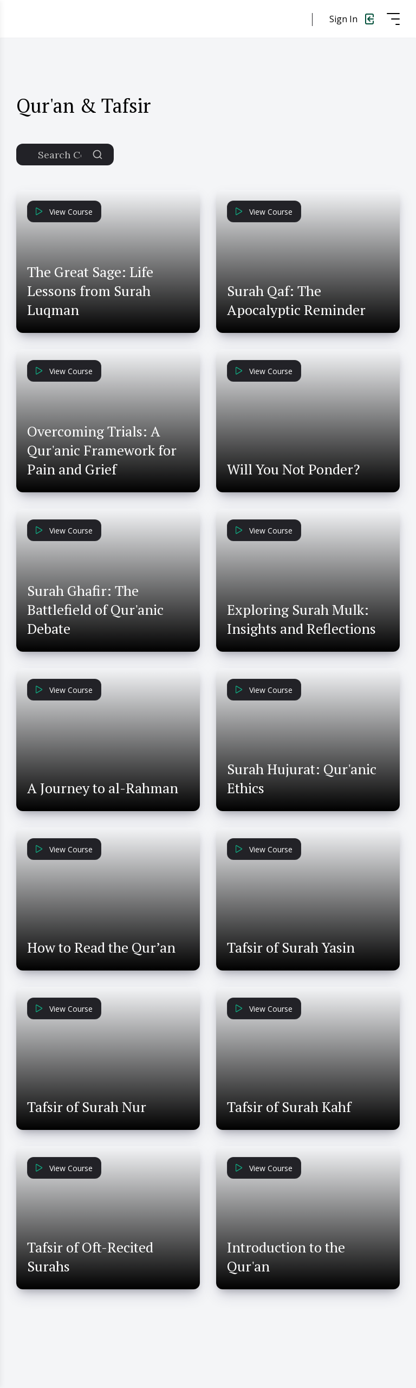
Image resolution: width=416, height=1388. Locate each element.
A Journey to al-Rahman (102, 788)
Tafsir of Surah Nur (86, 1106)
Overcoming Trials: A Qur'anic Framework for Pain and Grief (102, 450)
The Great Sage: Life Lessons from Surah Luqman (90, 290)
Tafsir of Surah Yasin (291, 947)
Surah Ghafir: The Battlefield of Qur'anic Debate (95, 609)
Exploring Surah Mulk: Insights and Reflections (301, 619)
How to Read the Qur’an (101, 947)
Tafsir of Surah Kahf (289, 1106)
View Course (64, 212)
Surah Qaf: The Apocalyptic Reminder (296, 300)
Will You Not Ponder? (293, 469)
